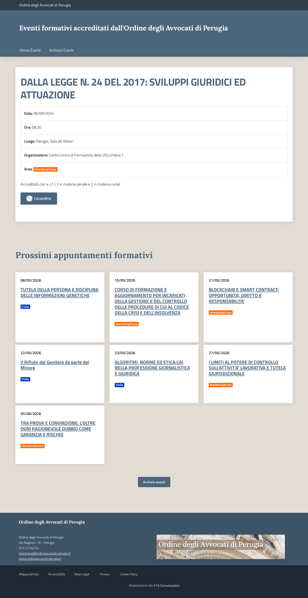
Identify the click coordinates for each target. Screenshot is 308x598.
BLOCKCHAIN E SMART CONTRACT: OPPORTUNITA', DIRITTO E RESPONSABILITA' (244, 295)
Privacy (105, 574)
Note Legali (81, 574)
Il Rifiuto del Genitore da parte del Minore (55, 365)
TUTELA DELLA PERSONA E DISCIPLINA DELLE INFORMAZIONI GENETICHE (59, 292)
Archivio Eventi (61, 50)
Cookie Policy (129, 574)
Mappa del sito (29, 574)
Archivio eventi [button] (154, 482)
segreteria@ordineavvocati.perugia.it (45, 553)
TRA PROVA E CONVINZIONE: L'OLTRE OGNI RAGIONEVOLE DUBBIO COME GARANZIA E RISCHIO (58, 428)
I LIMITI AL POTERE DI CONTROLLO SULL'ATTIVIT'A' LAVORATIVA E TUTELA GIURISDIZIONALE (247, 368)
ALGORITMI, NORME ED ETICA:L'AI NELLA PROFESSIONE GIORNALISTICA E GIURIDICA (152, 368)
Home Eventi (30, 50)
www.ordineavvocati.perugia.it (40, 558)
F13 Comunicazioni (166, 585)
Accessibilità (56, 574)
